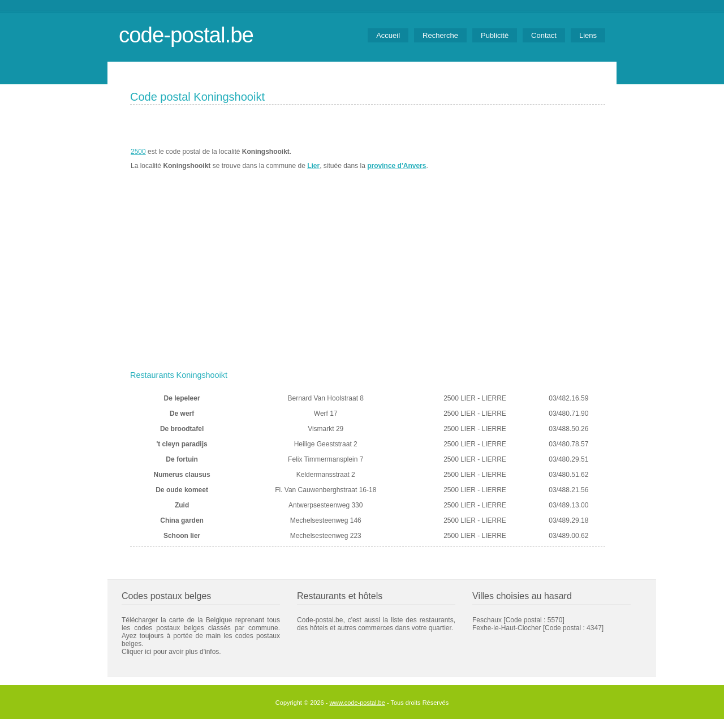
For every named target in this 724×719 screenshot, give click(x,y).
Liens (588, 35)
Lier (313, 166)
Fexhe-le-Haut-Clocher (506, 628)
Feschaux (487, 620)
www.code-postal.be (357, 702)
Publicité (494, 35)
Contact (544, 35)
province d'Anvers (396, 166)
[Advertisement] (367, 281)
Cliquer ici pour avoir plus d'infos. (171, 652)
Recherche (440, 35)
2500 (138, 152)
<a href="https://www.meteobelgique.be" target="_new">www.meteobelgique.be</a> (541, 159)
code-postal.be (186, 35)
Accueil (388, 35)
